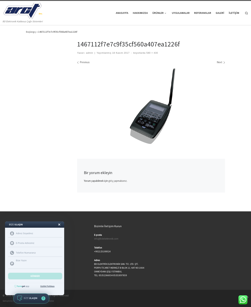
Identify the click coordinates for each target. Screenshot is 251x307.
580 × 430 (152, 53)
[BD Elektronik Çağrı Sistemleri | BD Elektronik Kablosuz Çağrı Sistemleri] (23, 10)
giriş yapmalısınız (117, 180)
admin (89, 53)
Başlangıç (31, 31)
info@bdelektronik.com (106, 238)
